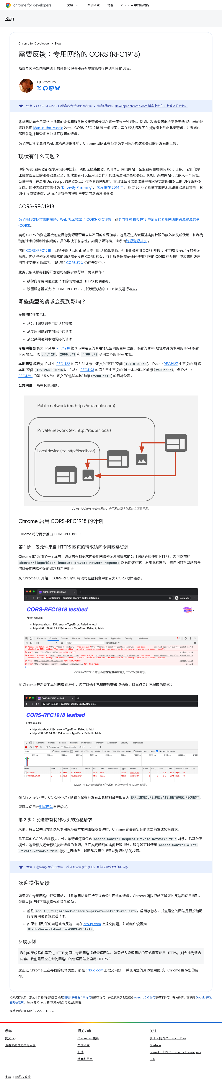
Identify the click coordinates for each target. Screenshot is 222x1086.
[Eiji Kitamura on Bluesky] (57, 89)
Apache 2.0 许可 (144, 997)
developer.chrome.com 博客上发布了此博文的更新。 (151, 106)
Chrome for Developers (33, 43)
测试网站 (46, 807)
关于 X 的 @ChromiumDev (168, 1038)
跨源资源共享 (136, 241)
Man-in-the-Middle (48, 128)
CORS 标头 (74, 263)
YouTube (155, 1045)
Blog (9, 18)
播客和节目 (85, 1059)
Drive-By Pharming (76, 187)
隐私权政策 (23, 1077)
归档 (80, 1052)
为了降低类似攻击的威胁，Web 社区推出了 (52, 219)
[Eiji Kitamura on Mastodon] (51, 89)
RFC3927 (171, 364)
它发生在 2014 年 (110, 187)
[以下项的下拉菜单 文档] (78, 5)
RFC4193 (87, 370)
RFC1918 (63, 348)
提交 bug (11, 1038)
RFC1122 (63, 364)
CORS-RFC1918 (99, 219)
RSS (152, 1059)
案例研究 (93, 5)
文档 (70, 5)
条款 (8, 1077)
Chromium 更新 (88, 1038)
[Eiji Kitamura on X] (39, 89)
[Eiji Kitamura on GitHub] (45, 89)
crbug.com (92, 924)
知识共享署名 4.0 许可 (77, 997)
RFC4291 (25, 376)
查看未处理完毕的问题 (20, 1045)
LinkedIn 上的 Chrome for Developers (175, 1052)
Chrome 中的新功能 (135, 5)
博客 (110, 5)
